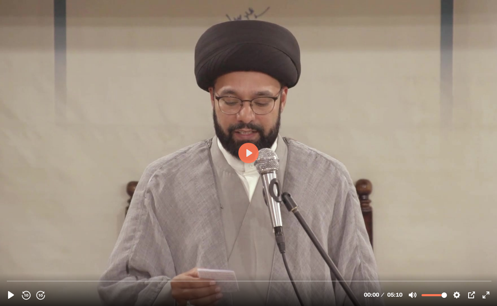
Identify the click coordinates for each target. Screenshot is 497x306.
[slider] (249, 281)
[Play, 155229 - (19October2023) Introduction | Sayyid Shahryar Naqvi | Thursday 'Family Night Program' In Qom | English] (11, 295)
